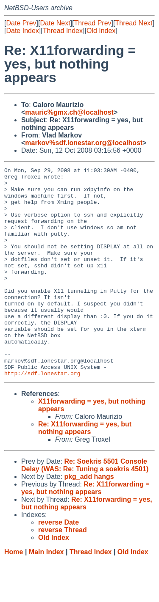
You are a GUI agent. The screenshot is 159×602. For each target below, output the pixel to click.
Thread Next (133, 23)
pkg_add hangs (89, 518)
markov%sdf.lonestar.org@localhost (83, 142)
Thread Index (63, 30)
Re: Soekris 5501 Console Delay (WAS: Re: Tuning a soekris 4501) (84, 507)
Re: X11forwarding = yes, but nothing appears (84, 469)
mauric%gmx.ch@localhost (69, 112)
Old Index (100, 30)
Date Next (55, 23)
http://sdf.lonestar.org (42, 415)
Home (13, 593)
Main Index (46, 593)
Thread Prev (93, 23)
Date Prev (21, 23)
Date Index (22, 30)
